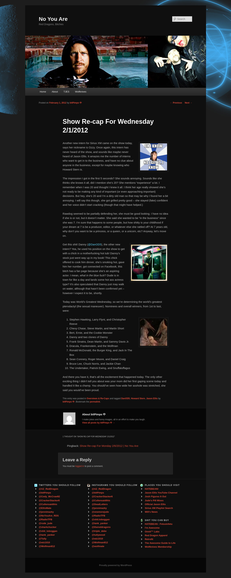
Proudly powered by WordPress (115, 565)
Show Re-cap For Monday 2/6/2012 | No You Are (109, 445)
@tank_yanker (47, 534)
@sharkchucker (47, 527)
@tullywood (98, 534)
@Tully (42, 538)
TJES (66, 91)
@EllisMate (45, 508)
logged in (79, 466)
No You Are (53, 19)
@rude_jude (45, 523)
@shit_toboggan (48, 531)
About (55, 91)
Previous (176, 103)
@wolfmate (98, 546)
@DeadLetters (100, 504)
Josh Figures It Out (155, 496)
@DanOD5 (94, 244)
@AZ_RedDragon (48, 489)
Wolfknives (80, 91)
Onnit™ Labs (152, 531)
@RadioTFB (45, 519)
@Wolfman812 (47, 546)
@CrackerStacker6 (49, 500)
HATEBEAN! (151, 489)
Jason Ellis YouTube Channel (161, 492)
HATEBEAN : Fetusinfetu (158, 524)
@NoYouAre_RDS (49, 515)
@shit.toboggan (101, 519)
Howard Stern (138, 398)
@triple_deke (99, 531)
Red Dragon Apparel (156, 535)
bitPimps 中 (76, 103)
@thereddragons (101, 527)
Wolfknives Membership (158, 546)
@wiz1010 (44, 542)
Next (188, 103)
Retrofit (149, 539)
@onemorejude (100, 512)
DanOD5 (125, 398)
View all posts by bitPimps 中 (98, 422)
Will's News (151, 512)
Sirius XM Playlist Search (159, 508)
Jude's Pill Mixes (154, 500)
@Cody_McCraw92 (49, 496)
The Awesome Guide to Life (160, 543)
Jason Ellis (152, 398)
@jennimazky (46, 512)
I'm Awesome (152, 527)
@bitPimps (45, 492)
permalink (95, 401)
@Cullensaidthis (48, 504)
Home (43, 91)
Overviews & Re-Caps (98, 398)
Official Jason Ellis (155, 504)
